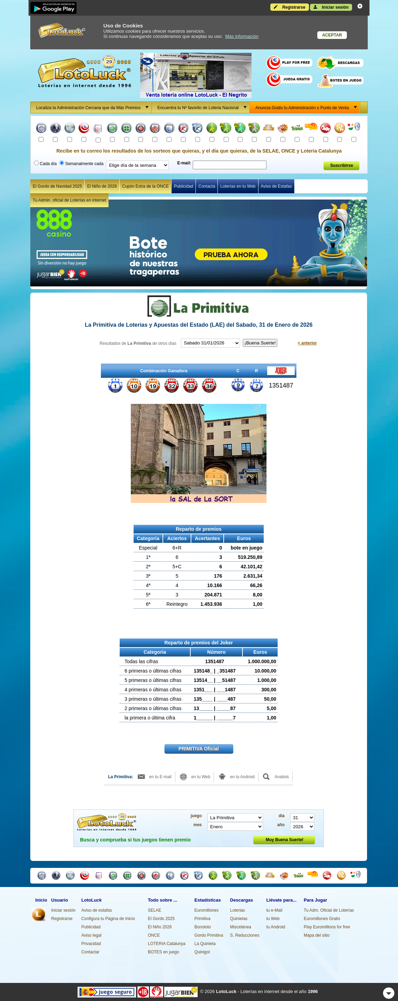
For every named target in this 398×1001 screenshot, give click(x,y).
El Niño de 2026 (102, 186)
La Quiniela (205, 943)
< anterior (307, 343)
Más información (241, 36)
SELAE (154, 910)
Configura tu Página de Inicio (108, 918)
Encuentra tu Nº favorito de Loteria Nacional (203, 107)
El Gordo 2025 (161, 918)
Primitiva (202, 918)
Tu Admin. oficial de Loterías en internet (69, 200)
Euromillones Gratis (322, 918)
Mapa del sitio (316, 935)
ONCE (154, 935)
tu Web (273, 918)
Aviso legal (91, 935)
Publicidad (183, 186)
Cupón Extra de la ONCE (145, 186)
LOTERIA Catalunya (166, 943)
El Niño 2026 (160, 927)
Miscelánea (240, 927)
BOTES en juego (163, 952)
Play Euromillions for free (327, 927)
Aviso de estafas (96, 910)
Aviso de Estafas (276, 186)
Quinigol (202, 952)
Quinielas (238, 918)
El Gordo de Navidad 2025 (57, 186)
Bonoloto (202, 927)
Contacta (206, 186)
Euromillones (206, 910)
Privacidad (91, 943)
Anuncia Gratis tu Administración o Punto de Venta (307, 107)
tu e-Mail (274, 910)
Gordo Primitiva (208, 935)
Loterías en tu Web (237, 186)
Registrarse (289, 7)
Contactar (90, 952)
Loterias (237, 910)
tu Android (275, 927)
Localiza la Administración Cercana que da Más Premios (93, 107)
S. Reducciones (244, 935)
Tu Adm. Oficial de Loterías (329, 910)
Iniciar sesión (331, 7)
